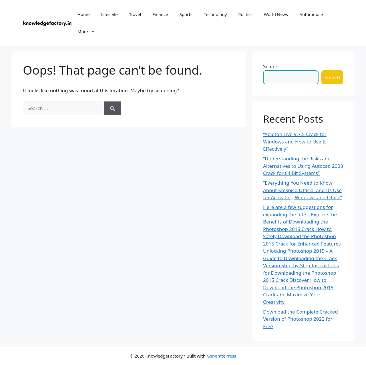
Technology (215, 14)
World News (276, 14)
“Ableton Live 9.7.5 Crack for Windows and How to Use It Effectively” (295, 141)
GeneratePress (221, 356)
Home (83, 14)
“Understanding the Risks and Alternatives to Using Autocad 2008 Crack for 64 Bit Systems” (303, 165)
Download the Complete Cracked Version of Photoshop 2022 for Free (300, 319)
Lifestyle (109, 14)
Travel (135, 14)
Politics (245, 14)
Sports (186, 14)
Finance (160, 14)
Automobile (311, 14)
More (89, 31)
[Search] (112, 108)
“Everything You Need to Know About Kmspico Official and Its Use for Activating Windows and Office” (302, 190)
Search (271, 66)
